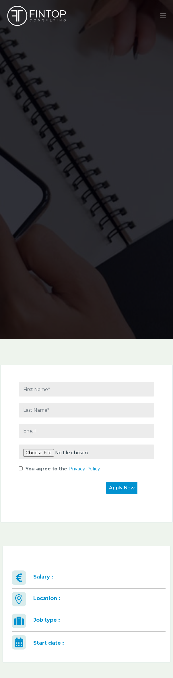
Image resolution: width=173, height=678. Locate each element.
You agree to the (59, 469)
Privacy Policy (84, 469)
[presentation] (62, 493)
